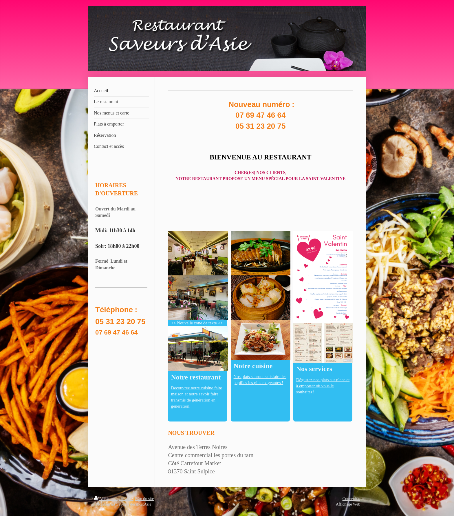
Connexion (351, 499)
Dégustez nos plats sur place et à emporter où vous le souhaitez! (323, 385)
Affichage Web (348, 504)
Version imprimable (113, 499)
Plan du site (144, 499)
